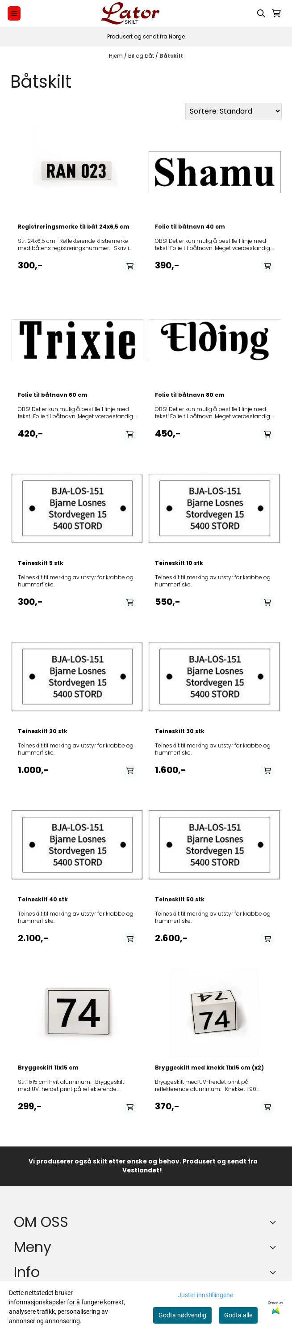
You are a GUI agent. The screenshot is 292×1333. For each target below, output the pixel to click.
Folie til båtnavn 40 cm (190, 226)
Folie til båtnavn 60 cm (53, 395)
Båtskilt (171, 55)
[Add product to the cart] (130, 266)
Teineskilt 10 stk (179, 563)
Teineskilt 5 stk (40, 563)
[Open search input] (261, 13)
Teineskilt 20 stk (42, 731)
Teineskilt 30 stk (179, 731)
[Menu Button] (14, 13)
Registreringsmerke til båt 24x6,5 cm (73, 226)
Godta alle (238, 1315)
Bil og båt (141, 55)
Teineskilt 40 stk (43, 899)
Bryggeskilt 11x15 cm (48, 1067)
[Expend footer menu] (274, 1247)
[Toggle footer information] (274, 1222)
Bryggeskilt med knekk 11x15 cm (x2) (209, 1067)
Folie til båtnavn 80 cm (190, 395)
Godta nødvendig (182, 1315)
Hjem (116, 55)
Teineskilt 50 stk (179, 899)
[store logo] (130, 13)
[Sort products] (233, 111)
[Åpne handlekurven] (276, 13)
